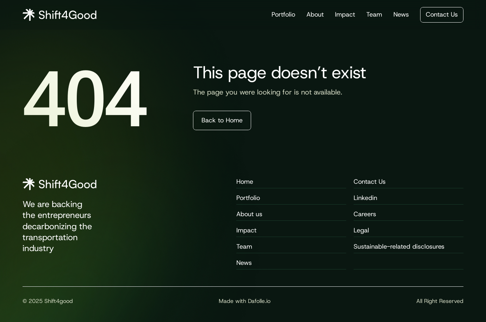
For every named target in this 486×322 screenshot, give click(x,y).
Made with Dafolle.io (244, 301)
